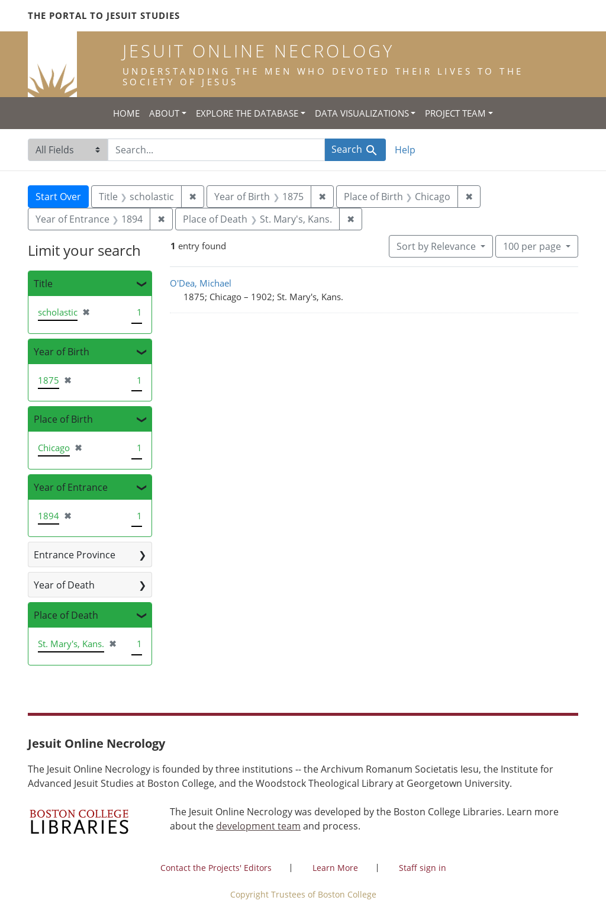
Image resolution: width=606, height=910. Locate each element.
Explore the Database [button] (247, 113)
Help (405, 149)
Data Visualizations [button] (362, 113)
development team (258, 825)
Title (43, 283)
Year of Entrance (71, 487)
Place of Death (66, 615)
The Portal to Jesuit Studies (104, 15)
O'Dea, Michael (200, 283)
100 (533, 246)
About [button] (164, 113)
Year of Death (64, 584)
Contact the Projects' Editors (216, 867)
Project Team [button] (455, 113)
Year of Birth (61, 351)
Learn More (335, 867)
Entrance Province (74, 554)
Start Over (58, 196)
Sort (437, 246)
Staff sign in (422, 867)
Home (126, 113)
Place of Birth (63, 419)
